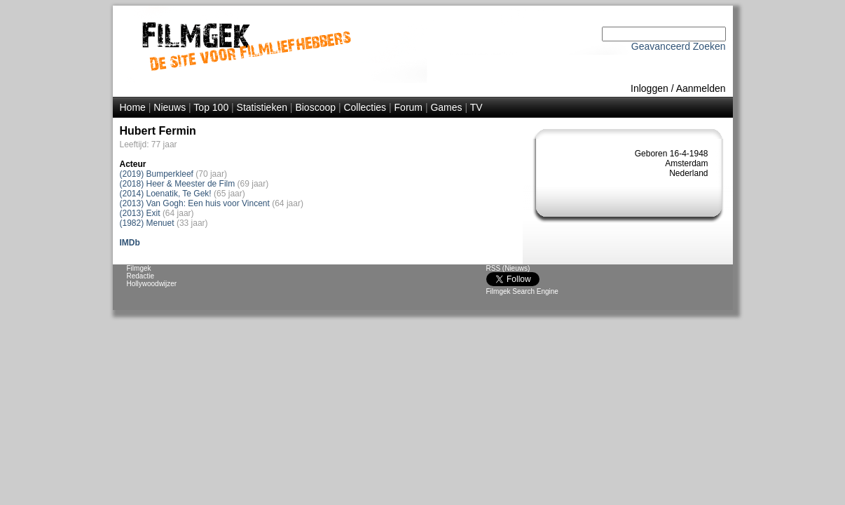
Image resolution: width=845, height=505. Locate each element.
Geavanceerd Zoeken (678, 46)
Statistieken (262, 107)
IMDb (130, 243)
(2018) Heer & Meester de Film (177, 184)
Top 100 (210, 107)
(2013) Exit (140, 213)
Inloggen (649, 88)
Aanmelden (701, 88)
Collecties (364, 107)
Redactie (140, 276)
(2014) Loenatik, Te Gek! (166, 193)
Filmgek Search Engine (522, 291)
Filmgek (139, 268)
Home (133, 107)
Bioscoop (315, 107)
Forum (408, 107)
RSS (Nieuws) (508, 268)
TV (476, 107)
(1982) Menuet (147, 223)
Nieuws (169, 107)
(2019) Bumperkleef (156, 174)
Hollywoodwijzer (152, 284)
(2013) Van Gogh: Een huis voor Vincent (195, 203)
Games (446, 107)
